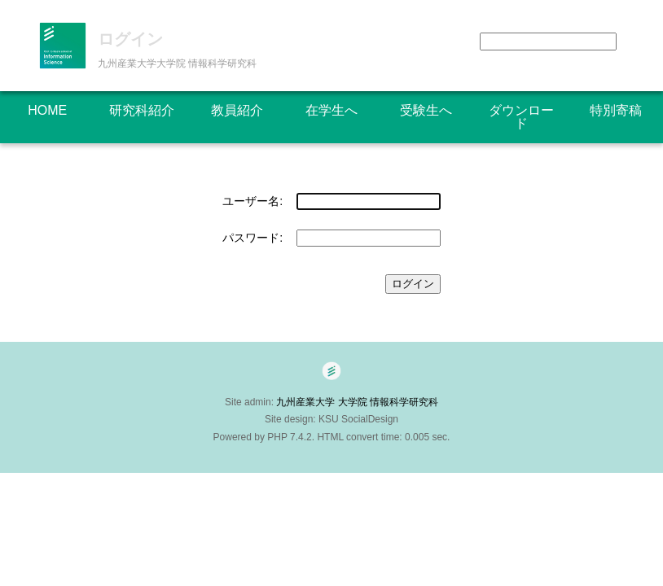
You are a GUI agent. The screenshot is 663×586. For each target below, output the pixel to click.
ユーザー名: (252, 201)
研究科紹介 (141, 110)
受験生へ (426, 110)
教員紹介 (237, 110)
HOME (47, 110)
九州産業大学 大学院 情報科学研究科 (362, 402)
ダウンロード (521, 116)
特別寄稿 (616, 110)
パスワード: (252, 237)
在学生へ (331, 110)
